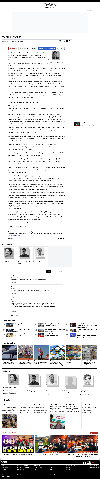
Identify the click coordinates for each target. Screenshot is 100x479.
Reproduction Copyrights (23, 467)
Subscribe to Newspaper (22, 465)
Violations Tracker (15, 10)
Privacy (2, 474)
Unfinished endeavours (9, 262)
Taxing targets (66, 392)
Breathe (63, 10)
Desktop (35, 471)
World (54, 10)
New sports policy (39, 405)
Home (4, 10)
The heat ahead (54, 404)
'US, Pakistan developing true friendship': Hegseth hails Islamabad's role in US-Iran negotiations (86, 335)
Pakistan (31, 10)
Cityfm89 (68, 467)
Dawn (51, 465)
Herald (41, 0)
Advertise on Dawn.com (22, 469)
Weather (35, 469)
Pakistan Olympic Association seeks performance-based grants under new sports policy (57, 363)
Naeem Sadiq (48, 394)
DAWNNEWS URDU (31, 0)
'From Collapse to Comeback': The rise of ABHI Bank (89, 123)
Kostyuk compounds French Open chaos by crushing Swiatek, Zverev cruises (25, 363)
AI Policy (2, 471)
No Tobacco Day (86, 405)
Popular (82, 10)
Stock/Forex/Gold (38, 467)
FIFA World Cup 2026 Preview (51, 454)
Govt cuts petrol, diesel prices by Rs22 (23, 324)
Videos (77, 10)
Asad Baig (29, 394)
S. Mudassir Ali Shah (6, 41)
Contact (2, 465)
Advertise (57, 0)
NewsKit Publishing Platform (94, 467)
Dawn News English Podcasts (10, 432)
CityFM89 (51, 0)
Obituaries (79, 0)
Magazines (68, 10)
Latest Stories (8, 343)
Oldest (48, 271)
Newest (54, 271)
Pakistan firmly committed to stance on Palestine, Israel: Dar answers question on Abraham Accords (86, 325)
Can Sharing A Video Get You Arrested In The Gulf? (18, 454)
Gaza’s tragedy (22, 405)
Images (37, 0)
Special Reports (53, 471)
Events (61, 0)
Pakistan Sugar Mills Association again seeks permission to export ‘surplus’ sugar (88, 363)
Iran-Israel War (24, 10)
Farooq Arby (65, 394)
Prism (50, 10)
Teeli (67, 471)
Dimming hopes (70, 404)
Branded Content (78, 121)
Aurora (46, 0)
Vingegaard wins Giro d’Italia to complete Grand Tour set (41, 362)
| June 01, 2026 (50, 7)
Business (41, 10)
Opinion (36, 10)
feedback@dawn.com (14, 235)
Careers (73, 0)
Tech (73, 10)
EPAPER (20, 0)
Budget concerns (6, 405)
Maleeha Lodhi (5, 390)
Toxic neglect (37, 262)
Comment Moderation (5, 476)
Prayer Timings (37, 465)
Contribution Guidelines (6, 467)
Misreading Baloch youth (86, 392)
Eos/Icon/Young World (71, 465)
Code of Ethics (4, 469)
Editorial (6, 400)
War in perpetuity (11, 36)
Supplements (67, 0)
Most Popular (8, 320)
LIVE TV (24, 0)
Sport (58, 10)
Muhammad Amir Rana (85, 394)
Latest (7, 10)
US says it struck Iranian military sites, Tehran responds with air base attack (8, 363)
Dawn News (52, 474)
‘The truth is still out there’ (24, 262)
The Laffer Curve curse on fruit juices (73, 361)
